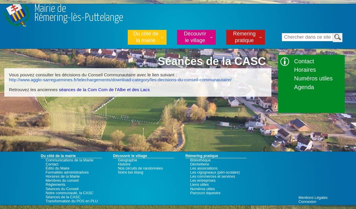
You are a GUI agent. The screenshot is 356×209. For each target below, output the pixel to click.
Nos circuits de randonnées (140, 168)
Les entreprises (203, 181)
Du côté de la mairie (145, 37)
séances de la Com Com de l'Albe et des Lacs (104, 89)
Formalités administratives (67, 172)
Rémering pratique (244, 37)
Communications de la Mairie (69, 160)
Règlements (55, 185)
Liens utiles (199, 185)
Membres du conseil (62, 181)
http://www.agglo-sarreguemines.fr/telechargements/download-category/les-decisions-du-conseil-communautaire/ (120, 79)
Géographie (127, 160)
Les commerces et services (212, 176)
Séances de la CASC (62, 197)
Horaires (305, 69)
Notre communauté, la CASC (69, 193)
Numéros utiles (313, 78)
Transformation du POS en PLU (71, 201)
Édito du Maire (57, 168)
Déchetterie (199, 164)
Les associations (204, 168)
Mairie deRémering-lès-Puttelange (78, 13)
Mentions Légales (313, 197)
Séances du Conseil (61, 189)
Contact (304, 61)
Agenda (304, 87)
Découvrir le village (195, 37)
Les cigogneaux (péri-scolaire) (215, 172)
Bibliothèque (200, 160)
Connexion (307, 201)
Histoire (124, 164)
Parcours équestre (205, 193)
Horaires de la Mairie (62, 176)
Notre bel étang (130, 172)
